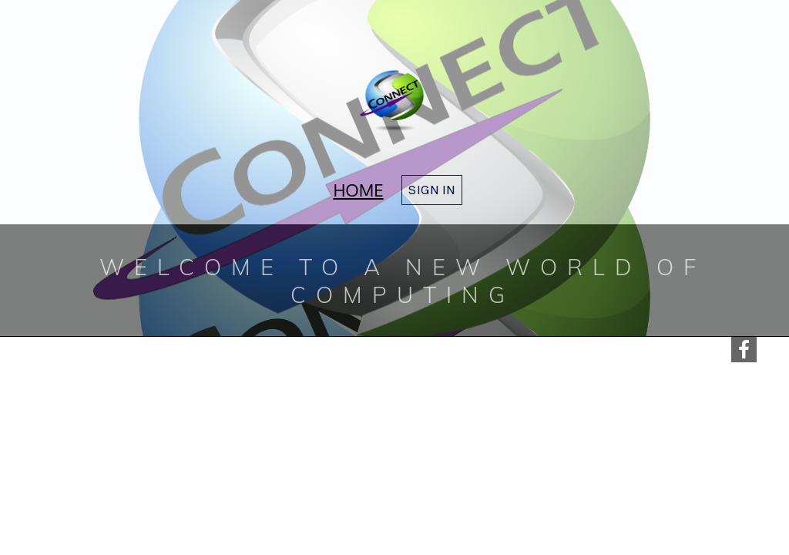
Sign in (431, 189)
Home (358, 189)
